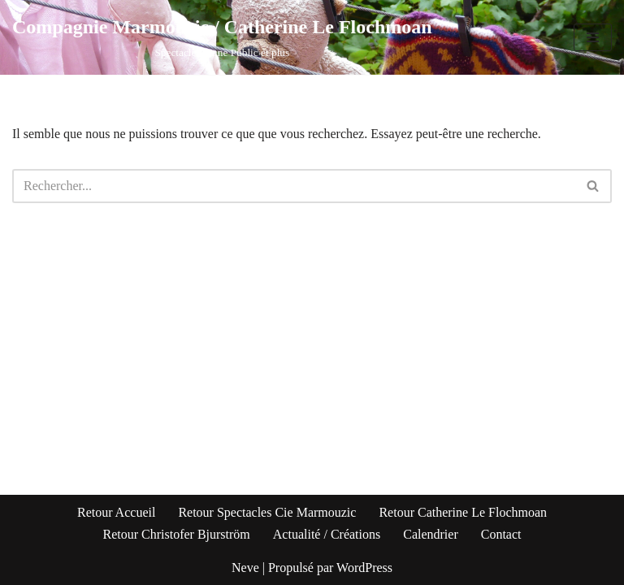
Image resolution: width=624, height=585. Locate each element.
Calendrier (430, 534)
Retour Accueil (116, 512)
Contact (501, 534)
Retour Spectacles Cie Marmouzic (267, 512)
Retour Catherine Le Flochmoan (463, 512)
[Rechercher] (293, 186)
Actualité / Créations (326, 534)
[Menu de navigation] (593, 37)
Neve (245, 567)
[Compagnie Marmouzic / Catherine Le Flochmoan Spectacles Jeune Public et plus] (222, 37)
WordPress (364, 567)
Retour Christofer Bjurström (175, 534)
